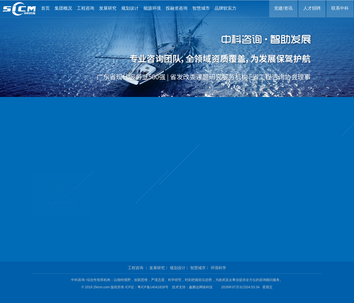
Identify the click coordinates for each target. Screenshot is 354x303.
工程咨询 (135, 268)
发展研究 (157, 268)
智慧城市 (198, 268)
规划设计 (177, 268)
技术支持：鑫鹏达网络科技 (192, 287)
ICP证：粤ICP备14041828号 (148, 287)
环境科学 (218, 268)
